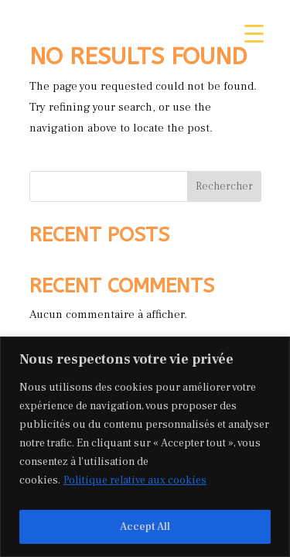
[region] (145, 447)
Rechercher (224, 186)
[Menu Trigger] (254, 33)
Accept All (145, 527)
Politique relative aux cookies (134, 480)
